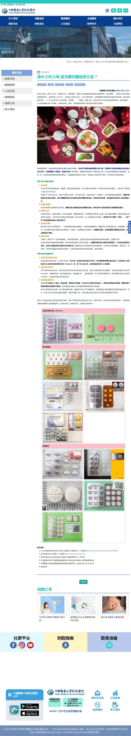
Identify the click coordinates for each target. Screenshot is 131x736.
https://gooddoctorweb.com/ (75, 554)
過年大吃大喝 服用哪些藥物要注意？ (113, 62)
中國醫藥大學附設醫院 (65, 692)
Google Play (30, 706)
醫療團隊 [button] (65, 18)
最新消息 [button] (13, 23)
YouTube (30, 645)
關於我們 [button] (117, 18)
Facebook (13, 645)
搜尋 (107, 10)
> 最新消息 (9, 78)
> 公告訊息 (9, 91)
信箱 (109, 645)
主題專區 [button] (117, 23)
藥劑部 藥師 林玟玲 (123, 91)
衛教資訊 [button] (39, 23)
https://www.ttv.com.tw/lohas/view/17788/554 (102, 551)
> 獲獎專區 (9, 97)
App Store (30, 713)
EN (125, 10)
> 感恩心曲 (9, 103)
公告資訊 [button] (65, 23)
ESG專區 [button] (13, 18)
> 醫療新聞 (9, 85)
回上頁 (83, 582)
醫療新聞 (89, 62)
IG (21, 645)
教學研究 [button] (91, 23)
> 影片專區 (9, 109)
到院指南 (65, 645)
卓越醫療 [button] (91, 18)
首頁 (69, 62)
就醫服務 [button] (39, 18)
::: (2, 2)
